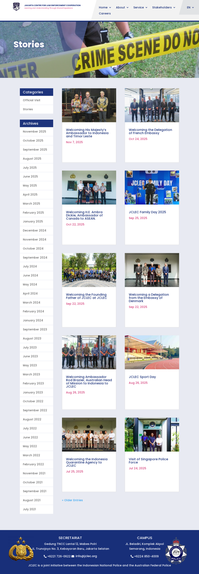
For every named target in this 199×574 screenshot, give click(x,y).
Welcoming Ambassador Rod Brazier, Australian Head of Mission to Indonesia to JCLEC (89, 402)
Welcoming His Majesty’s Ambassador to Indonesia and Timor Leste (87, 153)
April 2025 (30, 215)
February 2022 (33, 484)
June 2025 (30, 197)
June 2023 (30, 377)
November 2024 (34, 260)
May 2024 (30, 305)
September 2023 (35, 350)
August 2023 (32, 358)
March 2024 (31, 323)
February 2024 (33, 332)
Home (103, 7)
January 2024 (33, 341)
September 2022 (35, 430)
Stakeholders (162, 7)
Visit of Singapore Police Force (148, 481)
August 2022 (32, 439)
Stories (28, 129)
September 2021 (34, 511)
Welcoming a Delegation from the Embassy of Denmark (149, 317)
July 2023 (30, 367)
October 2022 (33, 421)
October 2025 (33, 161)
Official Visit (31, 120)
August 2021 (32, 520)
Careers (105, 13)
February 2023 (33, 403)
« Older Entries (72, 520)
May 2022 (30, 466)
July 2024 (30, 287)
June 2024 (30, 296)
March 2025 (31, 224)
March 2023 (31, 394)
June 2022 (30, 457)
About (120, 7)
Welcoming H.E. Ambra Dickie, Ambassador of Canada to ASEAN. (84, 235)
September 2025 (35, 170)
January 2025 (33, 242)
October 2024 (33, 269)
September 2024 (35, 278)
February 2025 (33, 233)
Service (138, 7)
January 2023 (33, 412)
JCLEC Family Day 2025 (147, 232)
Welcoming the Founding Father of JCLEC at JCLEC (86, 316)
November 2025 (34, 152)
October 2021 (33, 502)
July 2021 (29, 529)
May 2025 (30, 206)
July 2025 (30, 188)
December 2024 (34, 251)
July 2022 (30, 448)
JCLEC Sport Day (142, 397)
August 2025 (32, 179)
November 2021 (34, 493)
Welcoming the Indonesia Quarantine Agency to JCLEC (87, 482)
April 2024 (30, 313)
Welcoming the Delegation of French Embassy (150, 151)
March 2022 (31, 475)
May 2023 (30, 386)
